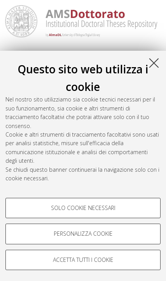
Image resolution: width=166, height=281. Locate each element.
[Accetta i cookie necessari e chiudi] (154, 63)
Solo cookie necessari (83, 208)
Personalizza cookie (83, 233)
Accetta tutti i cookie (83, 259)
